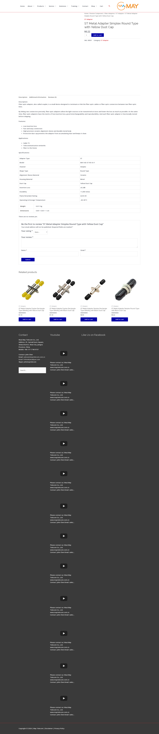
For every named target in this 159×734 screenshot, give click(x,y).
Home (22, 6)
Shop (93, 6)
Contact (85, 6)
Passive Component (96, 13)
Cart (101, 6)
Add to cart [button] (27, 319)
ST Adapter (120, 13)
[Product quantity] (87, 35)
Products (40, 6)
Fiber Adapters (110, 13)
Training (74, 6)
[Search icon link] (109, 6)
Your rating (27, 231)
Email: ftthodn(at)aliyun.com (29, 359)
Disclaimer (49, 728)
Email (83, 250)
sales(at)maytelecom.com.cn (34, 357)
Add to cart (97, 35)
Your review (27, 237)
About (30, 6)
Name (24, 250)
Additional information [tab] (37, 97)
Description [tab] (23, 97)
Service (51, 6)
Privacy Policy (59, 728)
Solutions (62, 6)
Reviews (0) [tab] (52, 97)
